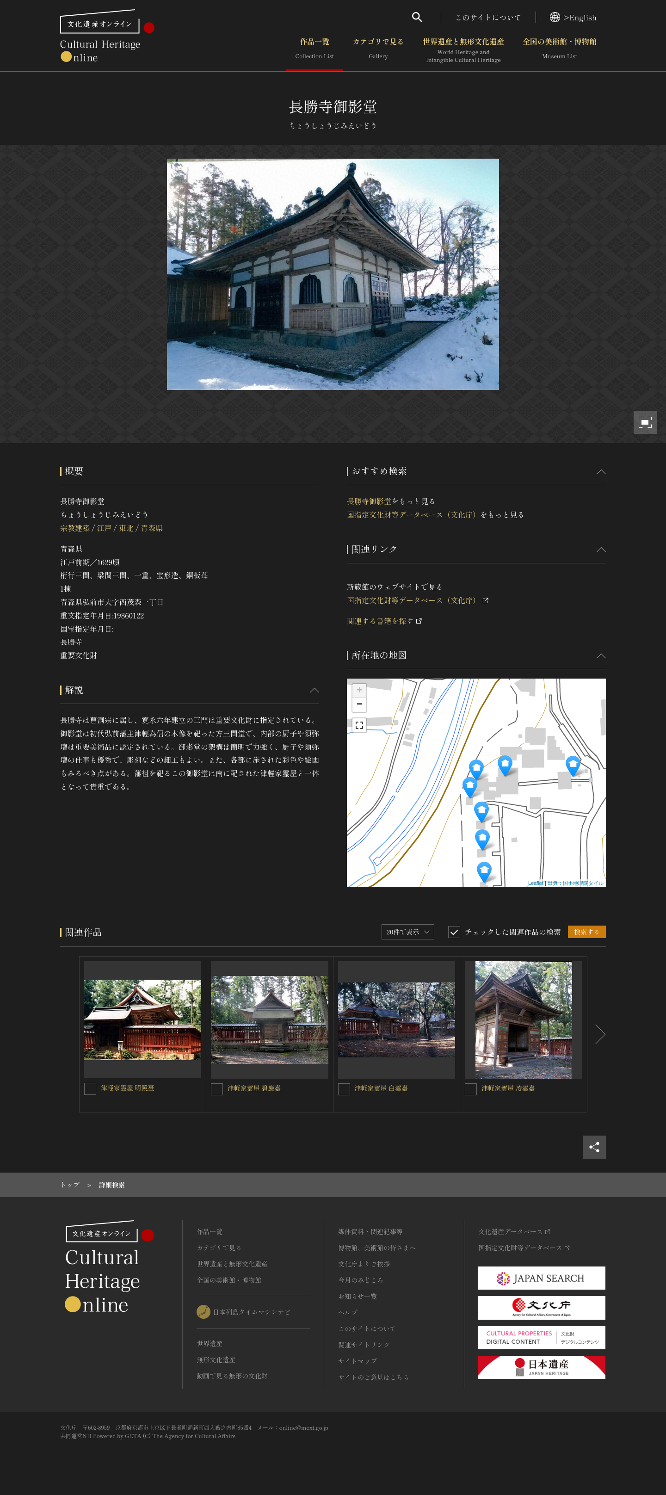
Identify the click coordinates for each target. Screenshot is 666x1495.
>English (573, 17)
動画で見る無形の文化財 (232, 1375)
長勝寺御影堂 (369, 501)
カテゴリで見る (378, 50)
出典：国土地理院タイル (576, 883)
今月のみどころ (360, 1280)
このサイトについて (488, 17)
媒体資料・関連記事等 (370, 1231)
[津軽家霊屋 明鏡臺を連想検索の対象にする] (90, 1089)
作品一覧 (315, 50)
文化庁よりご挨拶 (364, 1263)
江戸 (104, 527)
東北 (126, 527)
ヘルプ (348, 1312)
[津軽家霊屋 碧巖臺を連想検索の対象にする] (217, 1089)
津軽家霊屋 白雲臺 (381, 1088)
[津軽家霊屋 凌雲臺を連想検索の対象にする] (471, 1089)
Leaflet (535, 883)
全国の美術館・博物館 (560, 50)
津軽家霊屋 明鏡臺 (127, 1087)
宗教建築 (75, 527)
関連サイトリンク (364, 1344)
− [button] (360, 705)
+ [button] (360, 691)
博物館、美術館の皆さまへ (377, 1247)
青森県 (152, 527)
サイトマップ (357, 1360)
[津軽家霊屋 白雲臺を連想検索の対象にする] (344, 1089)
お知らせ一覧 (357, 1296)
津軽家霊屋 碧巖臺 (254, 1088)
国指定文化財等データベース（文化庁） (413, 514)
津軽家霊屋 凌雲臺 (508, 1088)
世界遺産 (209, 1343)
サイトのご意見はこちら (373, 1377)
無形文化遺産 (216, 1359)
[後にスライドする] (596, 1034)
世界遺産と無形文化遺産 (463, 50)
